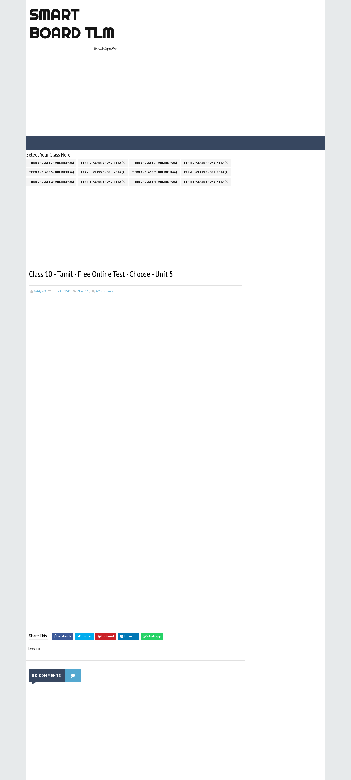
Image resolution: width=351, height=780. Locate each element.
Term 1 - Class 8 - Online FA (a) (206, 122)
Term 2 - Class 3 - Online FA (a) (103, 132)
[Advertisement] (223, 44)
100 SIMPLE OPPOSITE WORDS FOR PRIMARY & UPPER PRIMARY (292, 198)
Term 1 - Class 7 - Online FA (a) (154, 122)
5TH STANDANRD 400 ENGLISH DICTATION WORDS (289, 176)
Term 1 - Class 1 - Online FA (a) (51, 113)
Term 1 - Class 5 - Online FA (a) (51, 122)
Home (245, 279)
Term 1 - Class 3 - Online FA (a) (154, 113)
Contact (247, 294)
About (245, 287)
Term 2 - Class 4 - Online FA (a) (154, 132)
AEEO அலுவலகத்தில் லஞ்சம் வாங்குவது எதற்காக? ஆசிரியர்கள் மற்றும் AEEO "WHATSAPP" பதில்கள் (290, 225)
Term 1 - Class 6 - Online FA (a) (103, 122)
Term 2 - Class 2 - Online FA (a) (51, 132)
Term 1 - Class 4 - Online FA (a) (206, 113)
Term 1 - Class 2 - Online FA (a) (103, 113)
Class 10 (82, 242)
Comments (104, 242)
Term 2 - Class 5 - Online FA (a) (206, 132)
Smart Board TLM (71, 23)
